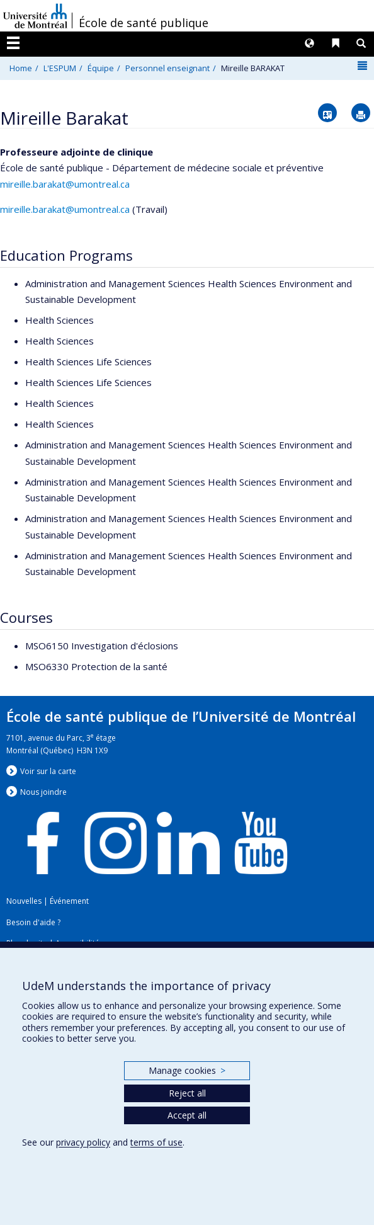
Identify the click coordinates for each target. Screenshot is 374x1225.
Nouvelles (24, 901)
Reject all (187, 1093)
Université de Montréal (35, 15)
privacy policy (83, 1142)
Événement (69, 901)
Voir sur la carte (48, 771)
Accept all (187, 1115)
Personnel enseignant (167, 68)
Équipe (101, 68)
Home (20, 68)
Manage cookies (187, 1070)
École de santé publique (143, 22)
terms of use (156, 1142)
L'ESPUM (59, 68)
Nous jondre (43, 792)
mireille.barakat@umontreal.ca (65, 184)
